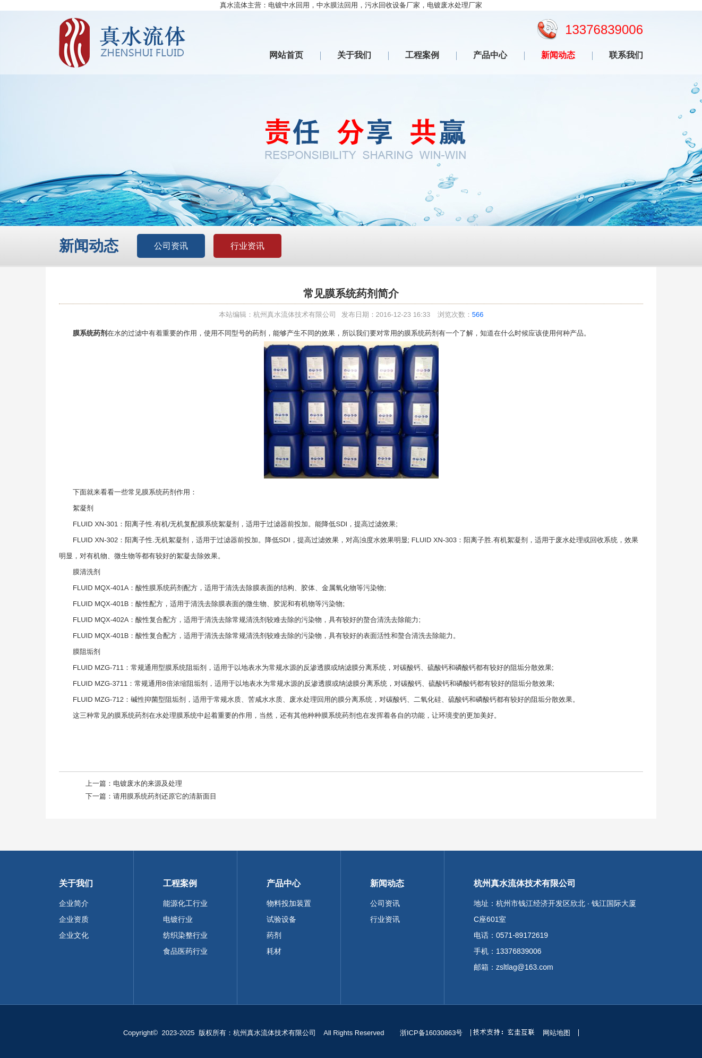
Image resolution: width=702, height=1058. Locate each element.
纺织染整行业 (185, 935)
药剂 (274, 935)
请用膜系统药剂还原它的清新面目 (165, 796)
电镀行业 (178, 919)
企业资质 (74, 919)
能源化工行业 (185, 903)
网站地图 (556, 1032)
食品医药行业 (185, 951)
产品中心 (490, 55)
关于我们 (354, 55)
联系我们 (626, 55)
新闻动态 (558, 55)
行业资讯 (247, 245)
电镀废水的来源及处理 (147, 783)
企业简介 (74, 903)
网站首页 (286, 55)
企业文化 (74, 935)
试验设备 (281, 919)
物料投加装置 (289, 903)
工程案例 (422, 55)
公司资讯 (171, 245)
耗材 (274, 951)
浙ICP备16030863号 (431, 1032)
